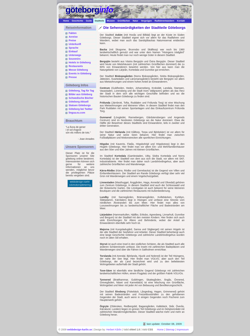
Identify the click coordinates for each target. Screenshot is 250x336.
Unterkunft (75, 44)
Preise (72, 40)
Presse (73, 77)
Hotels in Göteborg (80, 62)
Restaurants (76, 66)
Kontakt (181, 21)
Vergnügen (146, 21)
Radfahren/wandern (164, 21)
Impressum (183, 329)
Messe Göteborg (78, 69)
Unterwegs (75, 55)
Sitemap (170, 329)
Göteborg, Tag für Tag (81, 90)
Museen (111, 21)
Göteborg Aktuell (79, 101)
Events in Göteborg (80, 73)
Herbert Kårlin (113, 329)
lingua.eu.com (77, 112)
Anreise (73, 36)
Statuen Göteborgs (80, 105)
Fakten (73, 33)
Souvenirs (75, 58)
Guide (89, 21)
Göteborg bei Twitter (81, 109)
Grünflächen (124, 21)
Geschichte (77, 21)
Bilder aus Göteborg (80, 94)
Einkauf (73, 51)
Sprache (73, 47)
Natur (135, 21)
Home (66, 21)
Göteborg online (82, 15)
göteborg (89, 9)
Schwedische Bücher (81, 98)
